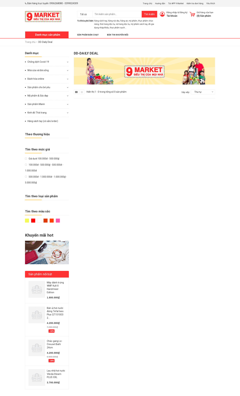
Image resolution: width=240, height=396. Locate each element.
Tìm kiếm (149, 14)
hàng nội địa (113, 21)
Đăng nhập (171, 12)
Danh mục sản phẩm (47, 34)
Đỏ (33, 221)
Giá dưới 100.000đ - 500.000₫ (42, 158)
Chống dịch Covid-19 (38, 61)
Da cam (52, 221)
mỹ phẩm (133, 21)
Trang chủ (147, 3)
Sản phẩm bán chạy (88, 35)
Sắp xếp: (186, 92)
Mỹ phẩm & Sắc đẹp (38, 95)
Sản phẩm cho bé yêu (39, 87)
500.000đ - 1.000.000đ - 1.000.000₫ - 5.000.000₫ (46, 179)
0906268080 (56, 3)
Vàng (27, 221)
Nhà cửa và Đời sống (38, 70)
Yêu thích (210, 3)
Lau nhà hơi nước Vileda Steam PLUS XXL (56, 374)
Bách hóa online (36, 78)
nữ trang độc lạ (123, 24)
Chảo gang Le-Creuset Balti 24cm (54, 344)
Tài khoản (171, 15)
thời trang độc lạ (107, 24)
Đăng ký (183, 12)
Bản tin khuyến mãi (117, 35)
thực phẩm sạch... (118, 27)
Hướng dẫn (160, 3)
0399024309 (71, 3)
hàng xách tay (100, 21)
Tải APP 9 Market (176, 3)
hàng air (124, 21)
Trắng (39, 221)
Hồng (58, 221)
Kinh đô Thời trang (37, 112)
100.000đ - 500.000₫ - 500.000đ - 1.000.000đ (44, 167)
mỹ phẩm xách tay (139, 24)
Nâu (46, 221)
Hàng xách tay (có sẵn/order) (43, 121)
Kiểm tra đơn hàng (195, 3)
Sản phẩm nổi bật (40, 274)
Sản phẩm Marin (36, 104)
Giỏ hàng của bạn (205, 12)
